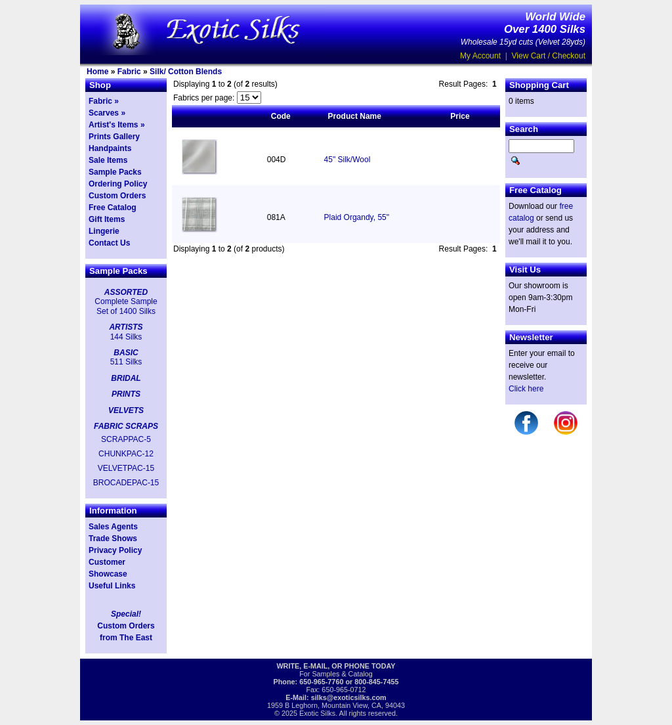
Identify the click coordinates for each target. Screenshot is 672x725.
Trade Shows (113, 538)
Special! (126, 614)
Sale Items (108, 160)
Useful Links (112, 585)
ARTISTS (125, 327)
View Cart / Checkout (549, 55)
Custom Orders (117, 195)
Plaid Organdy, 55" (356, 217)
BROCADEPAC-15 (126, 482)
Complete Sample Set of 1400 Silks (125, 306)
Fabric (129, 71)
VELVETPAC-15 (126, 468)
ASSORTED (126, 292)
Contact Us (109, 243)
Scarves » (107, 113)
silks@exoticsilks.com (349, 697)
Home (97, 71)
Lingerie (104, 231)
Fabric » (104, 101)
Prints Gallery (114, 136)
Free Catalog (112, 207)
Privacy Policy (115, 550)
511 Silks (126, 361)
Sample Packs (115, 172)
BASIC (126, 352)
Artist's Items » (117, 124)
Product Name (354, 116)
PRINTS (126, 394)
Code (281, 116)
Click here (526, 388)
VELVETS (126, 410)
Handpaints (110, 148)
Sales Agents (113, 526)
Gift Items (107, 219)
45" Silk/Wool (347, 159)
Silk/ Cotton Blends (186, 71)
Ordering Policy (118, 183)
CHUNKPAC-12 (126, 453)
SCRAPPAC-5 (126, 439)
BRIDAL (125, 378)
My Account (480, 55)
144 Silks (126, 336)
